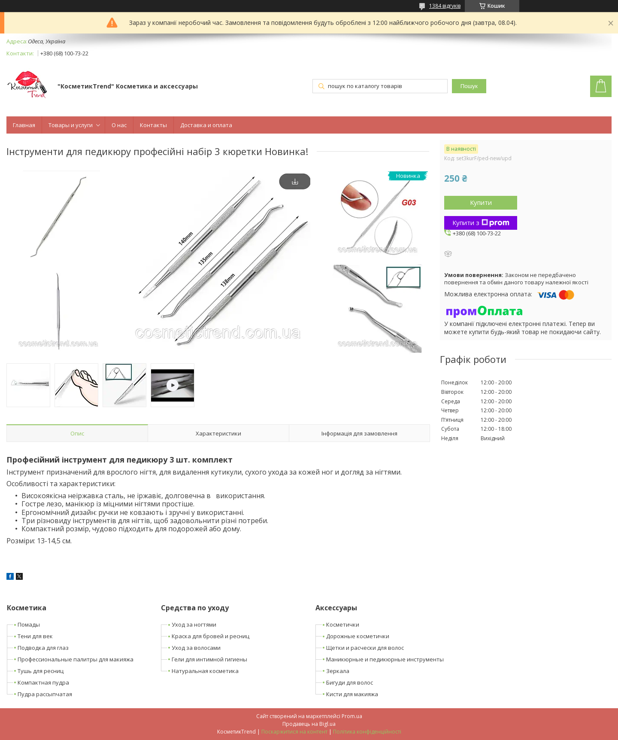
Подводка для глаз (43, 648)
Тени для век (35, 636)
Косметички (342, 624)
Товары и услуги (70, 125)
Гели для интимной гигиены (209, 659)
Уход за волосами (196, 648)
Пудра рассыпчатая (45, 694)
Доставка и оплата (206, 125)
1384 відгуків (444, 5)
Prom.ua (352, 716)
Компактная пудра (43, 682)
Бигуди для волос (349, 682)
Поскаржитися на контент (294, 731)
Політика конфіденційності (367, 731)
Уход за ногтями (194, 624)
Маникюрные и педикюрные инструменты (385, 659)
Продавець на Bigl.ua (309, 724)
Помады (29, 624)
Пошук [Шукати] (469, 86)
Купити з (480, 222)
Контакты (153, 125)
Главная (24, 125)
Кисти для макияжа (352, 694)
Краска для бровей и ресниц (210, 636)
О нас (119, 125)
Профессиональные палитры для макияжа (75, 659)
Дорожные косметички (357, 636)
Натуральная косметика (205, 671)
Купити (481, 202)
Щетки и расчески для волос (365, 648)
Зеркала (337, 671)
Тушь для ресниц (41, 671)
